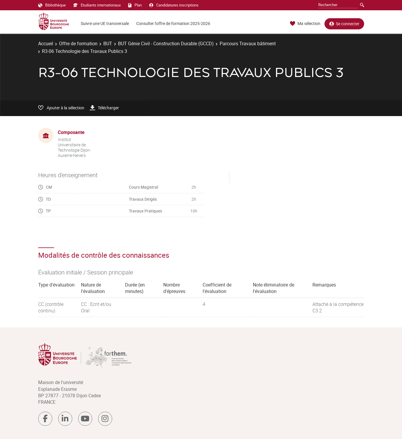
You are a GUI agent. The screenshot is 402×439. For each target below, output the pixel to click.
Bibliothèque (52, 5)
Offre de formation (78, 43)
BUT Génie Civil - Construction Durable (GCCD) (166, 43)
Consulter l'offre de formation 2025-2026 (173, 23)
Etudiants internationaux (97, 5)
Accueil (45, 43)
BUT (107, 43)
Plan (135, 5)
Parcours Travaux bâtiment (248, 43)
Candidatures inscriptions (174, 5)
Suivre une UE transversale (105, 23)
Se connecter (344, 23)
